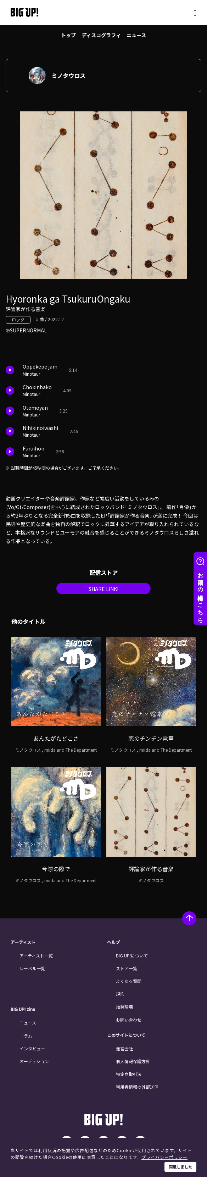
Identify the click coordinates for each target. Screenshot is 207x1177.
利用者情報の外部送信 (137, 1087)
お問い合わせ (128, 1020)
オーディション (34, 1061)
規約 (120, 994)
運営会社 (124, 1048)
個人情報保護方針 (133, 1061)
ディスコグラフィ (101, 35)
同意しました (180, 1167)
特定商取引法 (128, 1074)
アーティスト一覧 (36, 955)
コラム (25, 1036)
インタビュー (32, 1048)
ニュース (136, 35)
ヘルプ (113, 942)
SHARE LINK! (103, 588)
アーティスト (23, 942)
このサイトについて (126, 1035)
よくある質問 (128, 981)
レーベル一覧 (32, 968)
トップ (68, 35)
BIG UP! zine (23, 1009)
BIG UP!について (132, 955)
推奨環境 (124, 1007)
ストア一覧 (126, 968)
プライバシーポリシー (164, 1157)
